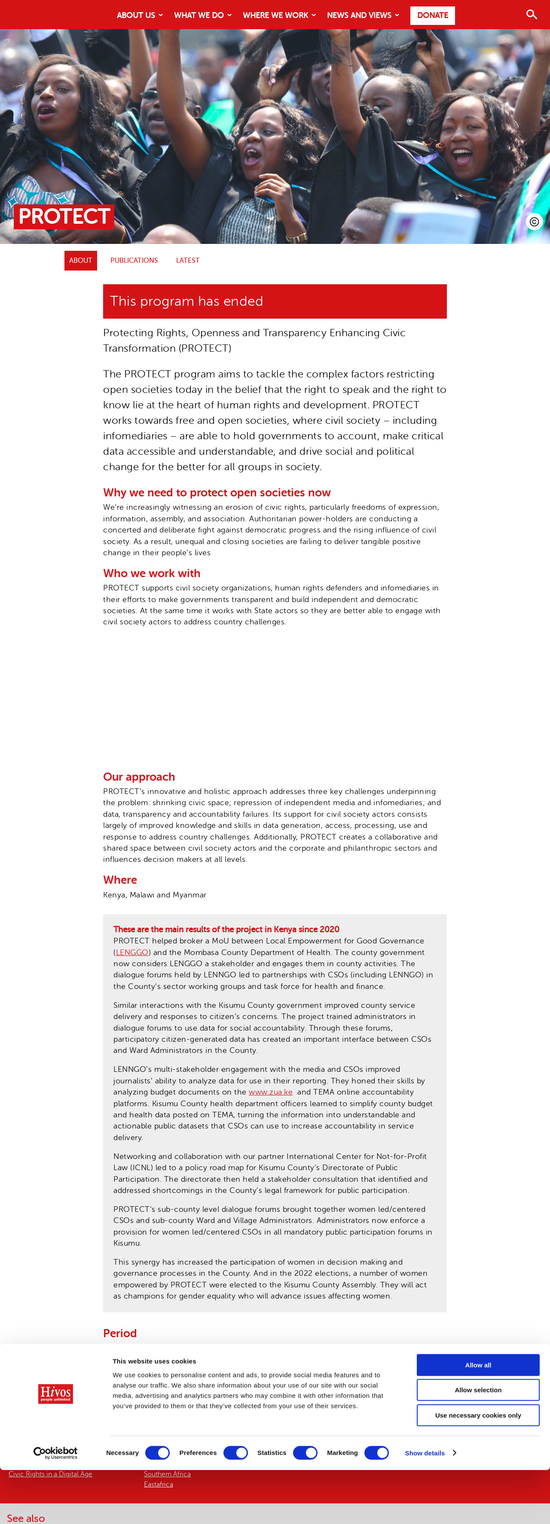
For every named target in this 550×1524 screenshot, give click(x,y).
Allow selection (478, 1444)
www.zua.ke (271, 1092)
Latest (188, 261)
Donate (432, 15)
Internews (262, 1394)
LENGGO (132, 952)
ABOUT (80, 261)
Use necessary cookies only (478, 1469)
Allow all (478, 1419)
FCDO (142, 1383)
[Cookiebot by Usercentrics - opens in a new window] (55, 1507)
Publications (134, 261)
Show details (425, 1507)
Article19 (224, 1394)
